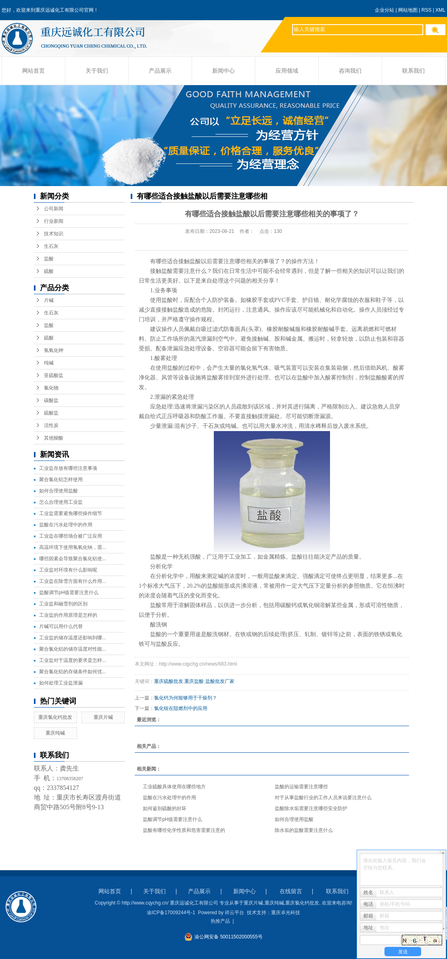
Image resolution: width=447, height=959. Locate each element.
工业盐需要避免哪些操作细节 (70, 513)
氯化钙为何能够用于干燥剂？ (185, 698)
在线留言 (291, 891)
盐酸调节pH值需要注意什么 (68, 592)
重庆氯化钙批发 (55, 717)
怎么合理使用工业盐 (61, 502)
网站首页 (33, 71)
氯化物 (51, 388)
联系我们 (413, 71)
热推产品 (220, 921)
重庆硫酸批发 (168, 681)
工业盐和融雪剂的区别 (63, 604)
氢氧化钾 (53, 350)
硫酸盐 (51, 413)
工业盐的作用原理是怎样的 (68, 615)
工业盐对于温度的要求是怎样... (72, 660)
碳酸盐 (51, 400)
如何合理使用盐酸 (58, 491)
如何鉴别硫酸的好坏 (164, 808)
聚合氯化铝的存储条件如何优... (72, 671)
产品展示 (160, 71)
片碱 (49, 300)
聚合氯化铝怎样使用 (61, 479)
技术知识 (53, 234)
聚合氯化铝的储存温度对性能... (72, 649)
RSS (427, 10)
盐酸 (49, 259)
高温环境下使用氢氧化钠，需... (72, 547)
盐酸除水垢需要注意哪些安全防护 (311, 808)
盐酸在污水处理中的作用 (65, 525)
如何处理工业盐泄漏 (61, 683)
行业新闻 (53, 221)
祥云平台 (234, 912)
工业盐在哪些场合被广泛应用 (70, 536)
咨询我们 (350, 71)
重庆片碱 (103, 717)
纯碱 (49, 363)
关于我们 (97, 71)
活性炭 (51, 425)
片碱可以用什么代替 (61, 626)
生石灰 (51, 246)
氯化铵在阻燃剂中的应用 (180, 708)
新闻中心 (223, 71)
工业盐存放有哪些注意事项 (68, 468)
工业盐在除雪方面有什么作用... (72, 581)
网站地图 (408, 10)
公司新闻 (53, 208)
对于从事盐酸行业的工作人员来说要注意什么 (323, 797)
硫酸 (49, 271)
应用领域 (287, 71)
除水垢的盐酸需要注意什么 (304, 830)
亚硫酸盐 (53, 375)
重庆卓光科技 (285, 912)
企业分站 (384, 10)
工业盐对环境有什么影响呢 (68, 570)
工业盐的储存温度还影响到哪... (72, 638)
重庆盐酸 (194, 681)
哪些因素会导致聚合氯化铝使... (72, 558)
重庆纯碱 (55, 733)
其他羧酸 (53, 438)
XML (440, 10)
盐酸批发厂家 (219, 681)
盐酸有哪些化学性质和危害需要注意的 (184, 830)
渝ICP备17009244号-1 (171, 912)
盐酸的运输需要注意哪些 (301, 786)
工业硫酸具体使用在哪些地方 (174, 786)
